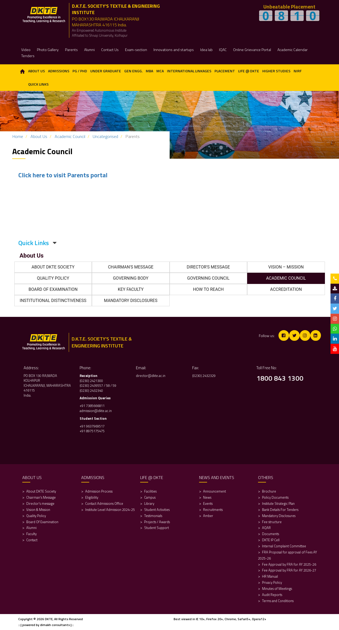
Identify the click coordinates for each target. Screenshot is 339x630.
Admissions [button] (58, 71)
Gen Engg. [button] (133, 71)
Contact (31, 540)
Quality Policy (36, 515)
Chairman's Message (41, 497)
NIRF (298, 71)
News (207, 497)
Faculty (31, 533)
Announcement (214, 491)
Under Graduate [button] (105, 71)
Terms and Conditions (278, 600)
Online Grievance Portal (252, 49)
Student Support (156, 527)
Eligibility (92, 497)
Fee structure (272, 521)
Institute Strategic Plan (278, 503)
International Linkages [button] (189, 71)
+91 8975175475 (92, 431)
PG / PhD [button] (79, 71)
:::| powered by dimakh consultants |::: (46, 624)
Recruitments (213, 509)
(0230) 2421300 (91, 380)
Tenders (28, 55)
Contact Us (110, 49)
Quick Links (38, 84)
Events (208, 503)
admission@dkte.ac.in (96, 410)
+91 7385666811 (92, 405)
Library (149, 503)
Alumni (31, 527)
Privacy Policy (272, 582)
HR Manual (270, 576)
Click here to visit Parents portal (63, 175)
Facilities (150, 491)
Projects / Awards (157, 521)
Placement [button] (224, 71)
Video (26, 49)
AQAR (267, 527)
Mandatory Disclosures (278, 515)
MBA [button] (149, 71)
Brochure (269, 491)
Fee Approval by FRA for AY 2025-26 (289, 564)
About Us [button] (36, 71)
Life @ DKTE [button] (248, 71)
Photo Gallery (48, 49)
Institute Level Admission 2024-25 (110, 509)
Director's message (40, 503)
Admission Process (99, 491)
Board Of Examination (42, 521)
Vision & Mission (38, 509)
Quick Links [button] (37, 242)
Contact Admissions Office (104, 503)
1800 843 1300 (279, 378)
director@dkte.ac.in (150, 375)
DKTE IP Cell (271, 540)
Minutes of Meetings (277, 588)
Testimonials (153, 515)
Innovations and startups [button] (173, 49)
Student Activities (157, 509)
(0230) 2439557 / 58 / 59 (98, 385)
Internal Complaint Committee (284, 546)
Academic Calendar (292, 49)
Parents (71, 49)
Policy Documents (275, 497)
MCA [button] (160, 71)
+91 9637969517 (92, 426)
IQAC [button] (223, 49)
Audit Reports (272, 594)
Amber (208, 515)
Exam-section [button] (136, 49)
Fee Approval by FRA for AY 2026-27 (289, 570)
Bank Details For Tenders (280, 509)
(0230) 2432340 (91, 390)
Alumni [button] (89, 49)
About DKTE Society (41, 491)
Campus (150, 497)
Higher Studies (276, 71)
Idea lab (206, 49)
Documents (270, 533)
